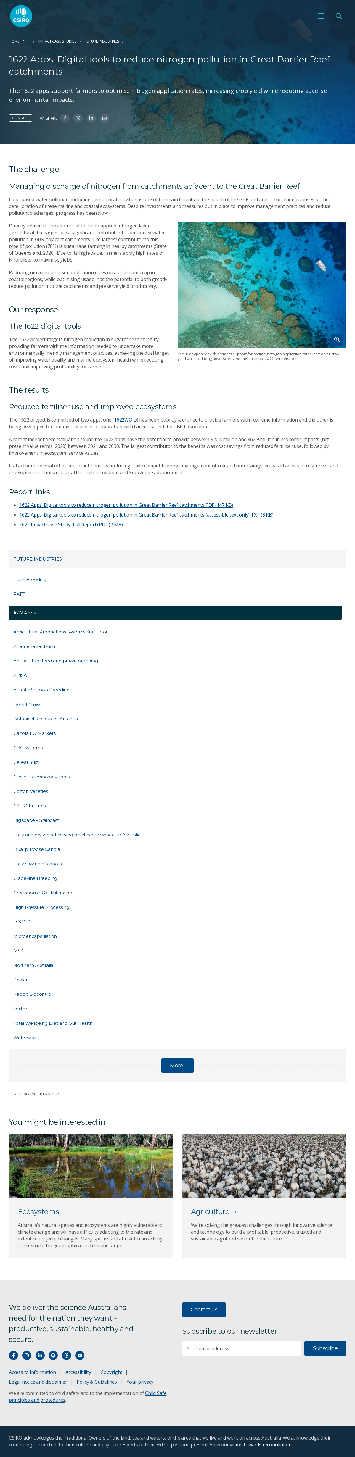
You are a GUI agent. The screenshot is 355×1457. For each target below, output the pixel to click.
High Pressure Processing (41, 907)
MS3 (18, 950)
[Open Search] (338, 16)
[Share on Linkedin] (91, 118)
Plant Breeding (29, 579)
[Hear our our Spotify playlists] (53, 1355)
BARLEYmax (27, 704)
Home (14, 41)
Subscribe (325, 1348)
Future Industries (102, 41)
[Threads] (66, 1355)
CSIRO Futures (29, 806)
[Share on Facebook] (65, 118)
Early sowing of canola (37, 864)
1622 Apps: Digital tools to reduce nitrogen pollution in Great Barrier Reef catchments (126, 505)
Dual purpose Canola (36, 849)
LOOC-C (22, 921)
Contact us (204, 1309)
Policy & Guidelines (97, 1382)
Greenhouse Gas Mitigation (42, 893)
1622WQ (125, 420)
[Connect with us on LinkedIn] (40, 1355)
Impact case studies (57, 41)
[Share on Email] (104, 118)
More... (177, 1065)
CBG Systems (28, 748)
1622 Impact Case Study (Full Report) (71, 524)
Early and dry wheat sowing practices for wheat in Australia (77, 835)
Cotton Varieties (30, 791)
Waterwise (24, 1037)
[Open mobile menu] (321, 16)
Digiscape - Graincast (36, 820)
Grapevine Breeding (35, 878)
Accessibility (78, 1372)
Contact (20, 118)
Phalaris (21, 979)
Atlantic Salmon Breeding (41, 690)
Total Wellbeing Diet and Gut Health (53, 1023)
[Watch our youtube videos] (79, 1355)
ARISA (20, 675)
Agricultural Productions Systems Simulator (60, 632)
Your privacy (140, 1382)
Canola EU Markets (34, 733)
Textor (20, 1008)
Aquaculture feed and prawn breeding (55, 661)
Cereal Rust (26, 762)
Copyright (111, 1372)
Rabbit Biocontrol (32, 994)
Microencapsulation (35, 936)
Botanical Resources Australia (45, 719)
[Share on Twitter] (78, 118)
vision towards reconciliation (261, 1444)
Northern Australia (33, 965)
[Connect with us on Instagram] (26, 1355)
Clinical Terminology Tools (41, 777)
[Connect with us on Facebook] (13, 1355)
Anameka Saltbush (34, 646)
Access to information (32, 1372)
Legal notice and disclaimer (38, 1382)
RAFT (19, 594)
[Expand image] (262, 285)
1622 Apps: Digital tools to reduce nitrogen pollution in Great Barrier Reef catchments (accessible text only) (146, 515)
